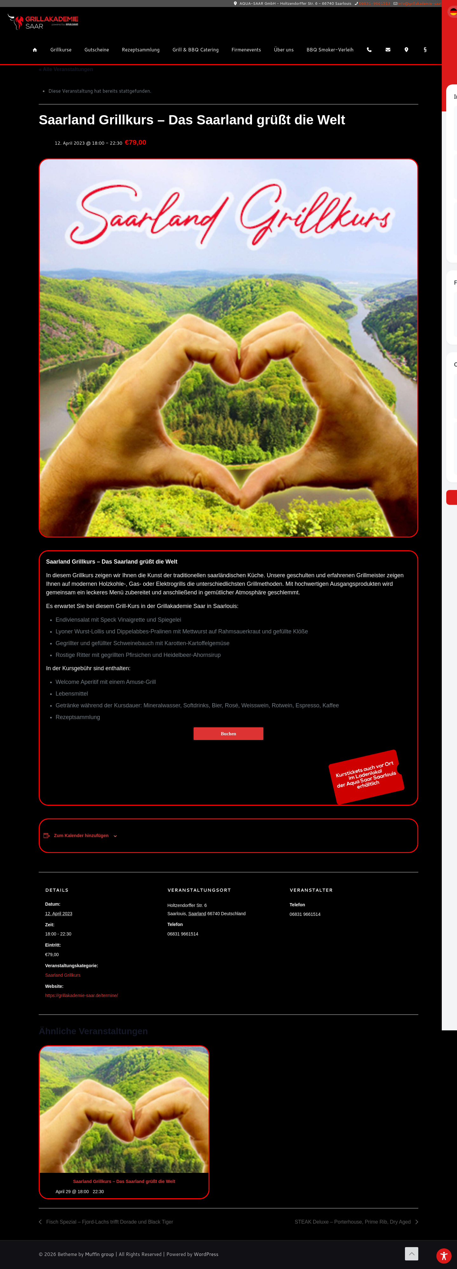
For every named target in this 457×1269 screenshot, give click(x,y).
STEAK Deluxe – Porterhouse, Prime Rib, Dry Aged (353, 1222)
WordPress (206, 1254)
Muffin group (99, 1254)
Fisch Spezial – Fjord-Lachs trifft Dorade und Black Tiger (109, 1222)
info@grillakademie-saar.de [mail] (422, 3)
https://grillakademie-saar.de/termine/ (81, 995)
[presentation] (124, 1109)
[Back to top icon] (411, 1253)
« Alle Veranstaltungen (66, 69)
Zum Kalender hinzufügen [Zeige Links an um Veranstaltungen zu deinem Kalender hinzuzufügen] (81, 835)
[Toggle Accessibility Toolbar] (444, 1256)
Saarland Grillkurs (62, 975)
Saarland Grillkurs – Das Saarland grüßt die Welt (124, 1181)
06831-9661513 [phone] (374, 3)
